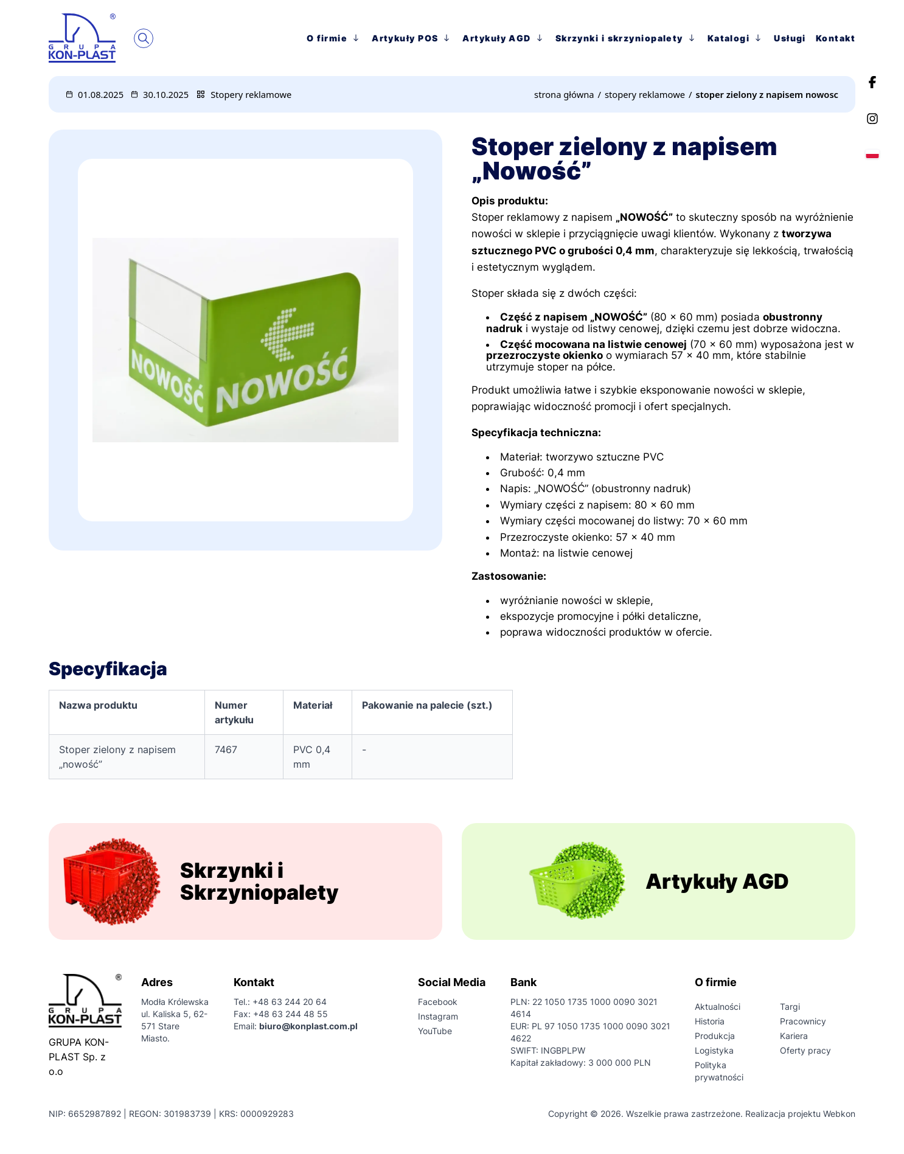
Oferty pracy (805, 1050)
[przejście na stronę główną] (91, 37)
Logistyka (714, 1050)
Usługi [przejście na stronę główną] (790, 38)
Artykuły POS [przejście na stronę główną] (412, 38)
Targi (790, 1006)
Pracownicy (803, 1021)
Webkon (839, 1113)
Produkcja (715, 1036)
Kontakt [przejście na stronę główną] (835, 38)
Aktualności (717, 1006)
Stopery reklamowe (250, 94)
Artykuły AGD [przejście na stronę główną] (503, 38)
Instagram (438, 1016)
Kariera (794, 1036)
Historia (710, 1021)
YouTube (435, 1031)
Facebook (437, 1001)
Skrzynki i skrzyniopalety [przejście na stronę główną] (626, 38)
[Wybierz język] (872, 154)
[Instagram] (872, 119)
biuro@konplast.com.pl (308, 1026)
